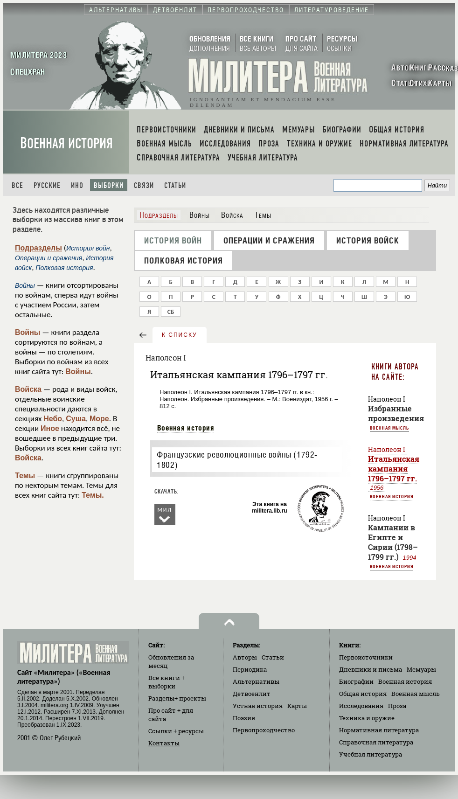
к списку (179, 335)
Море (99, 419)
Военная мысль (389, 428)
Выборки (109, 185)
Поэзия (244, 718)
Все (17, 185)
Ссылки (176, 731)
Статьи (175, 185)
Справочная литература (376, 742)
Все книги (166, 682)
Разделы (177, 698)
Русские (47, 185)
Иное (50, 428)
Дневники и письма (370, 669)
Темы (25, 475)
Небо (52, 419)
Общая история (363, 693)
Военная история (66, 143)
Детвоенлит (252, 693)
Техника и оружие (367, 718)
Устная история (258, 706)
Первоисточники (366, 657)
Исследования (361, 706)
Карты (297, 706)
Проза (397, 706)
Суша (76, 419)
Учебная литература (370, 754)
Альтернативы (256, 681)
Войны (28, 332)
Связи (144, 185)
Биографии (356, 681)
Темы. (93, 495)
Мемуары (421, 669)
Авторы (245, 657)
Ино (77, 185)
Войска (28, 389)
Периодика (250, 669)
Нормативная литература (379, 730)
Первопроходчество (264, 730)
